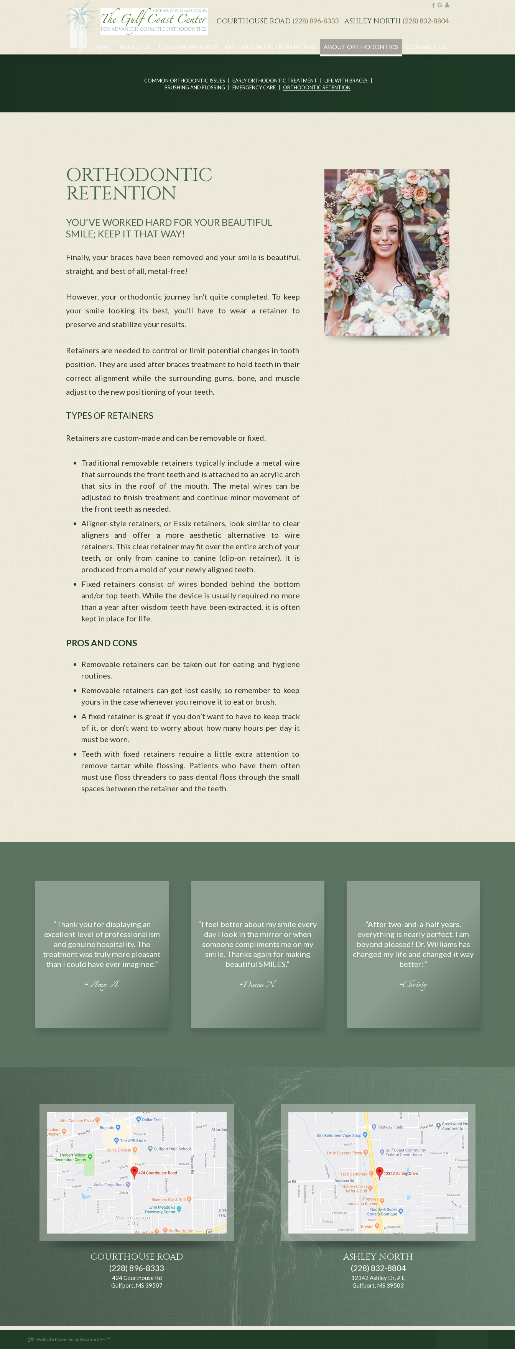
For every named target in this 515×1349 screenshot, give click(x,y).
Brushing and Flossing (195, 88)
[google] (440, 5)
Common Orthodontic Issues (184, 81)
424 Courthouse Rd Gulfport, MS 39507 (137, 1281)
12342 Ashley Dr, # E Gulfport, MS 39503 (378, 1281)
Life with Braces (346, 81)
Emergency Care (254, 88)
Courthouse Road (254, 21)
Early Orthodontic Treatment (274, 81)
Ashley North (372, 21)
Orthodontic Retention (316, 88)
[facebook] (433, 5)
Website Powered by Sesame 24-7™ (69, 1339)
